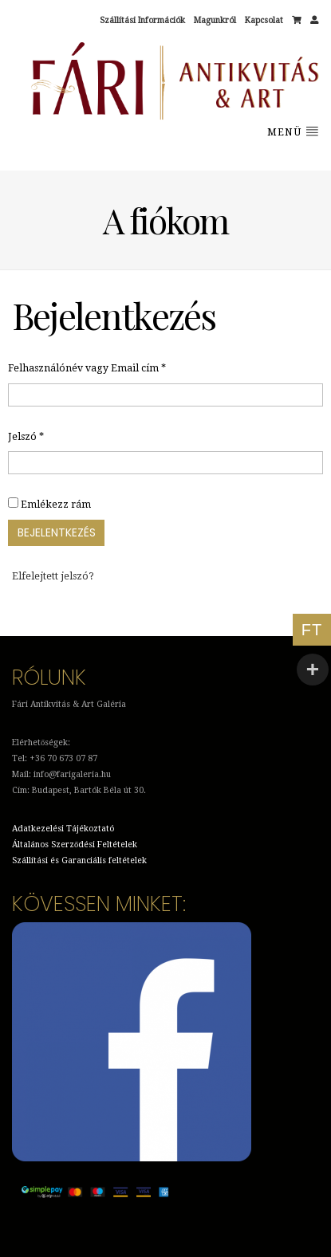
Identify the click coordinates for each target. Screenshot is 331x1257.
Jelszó (26, 435)
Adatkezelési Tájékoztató (63, 828)
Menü (293, 131)
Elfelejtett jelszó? (53, 576)
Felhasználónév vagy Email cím (87, 367)
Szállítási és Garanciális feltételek (79, 860)
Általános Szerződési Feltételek (74, 844)
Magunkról (215, 20)
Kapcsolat (264, 20)
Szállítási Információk (142, 20)
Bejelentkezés (57, 532)
